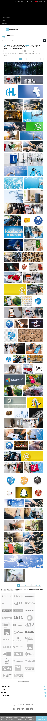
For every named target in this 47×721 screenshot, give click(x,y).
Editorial (4, 14)
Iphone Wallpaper (6, 17)
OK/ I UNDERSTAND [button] (41, 718)
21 (42, 59)
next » (38, 59)
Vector (3, 11)
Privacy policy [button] (30, 719)
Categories (4, 23)
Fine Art (3, 20)
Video (3, 8)
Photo (3, 5)
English (38, 1)
